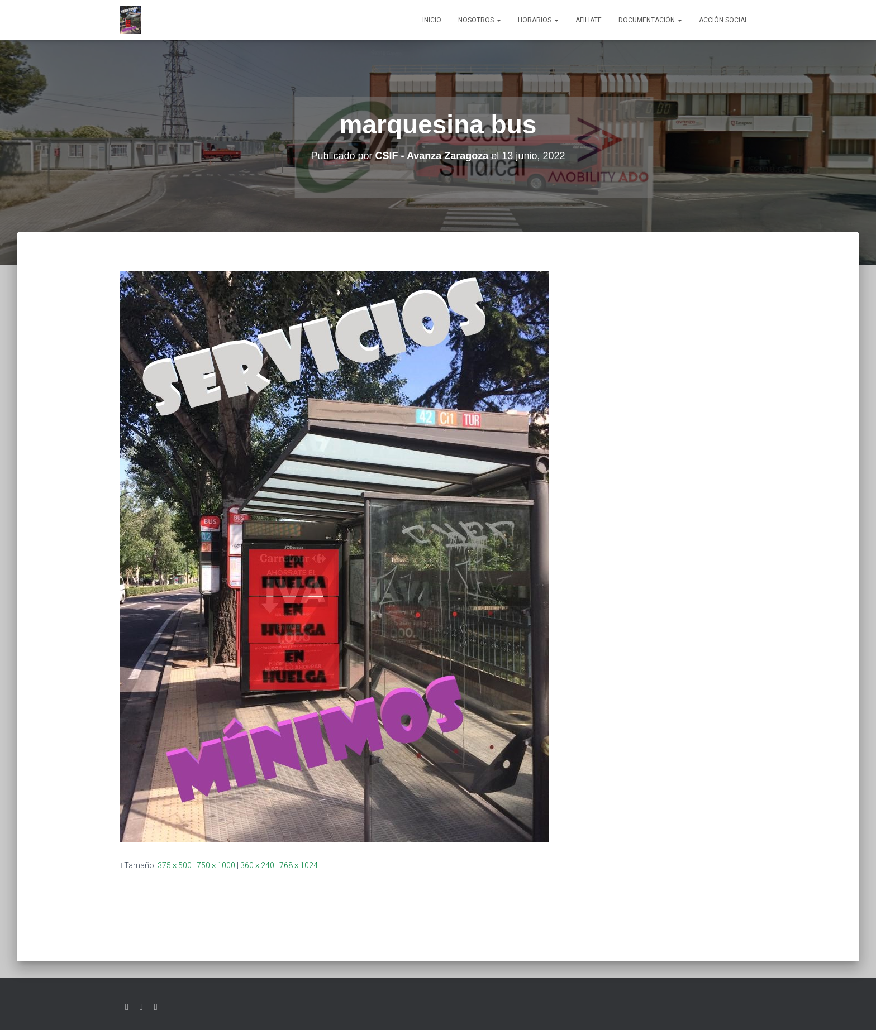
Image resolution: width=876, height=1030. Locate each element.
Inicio (431, 20)
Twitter (127, 1007)
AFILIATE (588, 20)
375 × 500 (175, 865)
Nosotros (479, 20)
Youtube (156, 1007)
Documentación (650, 20)
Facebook (141, 1007)
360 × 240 (257, 865)
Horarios (538, 20)
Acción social (723, 20)
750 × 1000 (216, 865)
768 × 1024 (298, 865)
